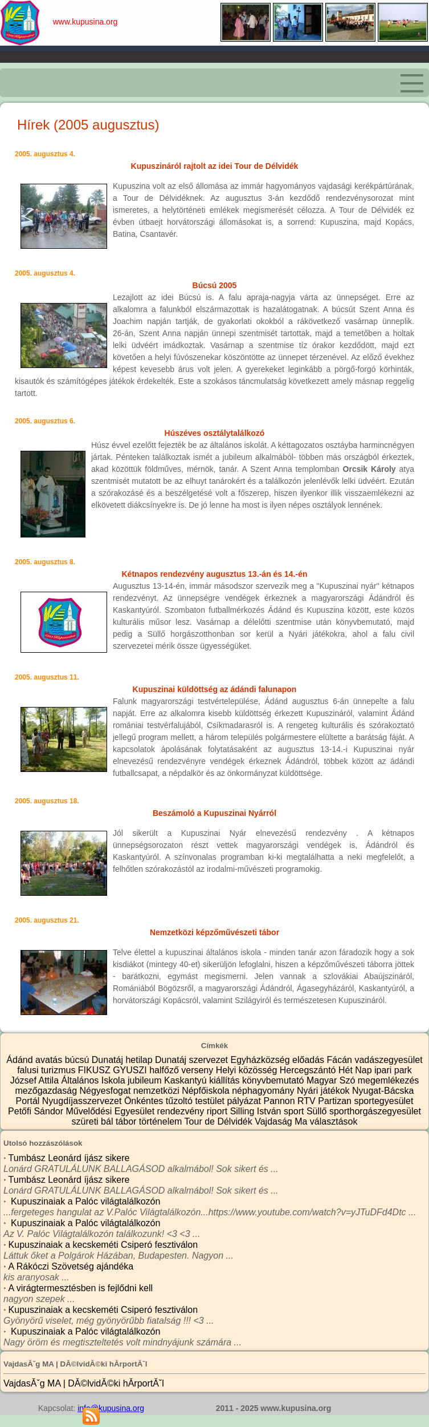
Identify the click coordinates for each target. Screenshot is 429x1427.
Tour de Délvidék (220, 1121)
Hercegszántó (309, 1070)
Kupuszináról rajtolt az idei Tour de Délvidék (215, 166)
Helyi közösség (248, 1070)
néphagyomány (264, 1090)
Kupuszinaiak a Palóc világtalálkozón (85, 1201)
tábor (127, 1121)
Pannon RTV (290, 1101)
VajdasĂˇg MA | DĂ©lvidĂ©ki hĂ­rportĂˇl (83, 1383)
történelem (162, 1121)
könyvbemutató (274, 1080)
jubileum (146, 1080)
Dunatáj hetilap (123, 1060)
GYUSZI (131, 1070)
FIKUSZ (95, 1070)
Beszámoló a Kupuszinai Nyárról (214, 813)
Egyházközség (262, 1060)
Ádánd (20, 1060)
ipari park (393, 1070)
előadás (309, 1060)
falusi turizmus (47, 1070)
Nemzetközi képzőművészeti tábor (214, 932)
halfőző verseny (182, 1070)
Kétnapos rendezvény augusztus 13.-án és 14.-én (215, 574)
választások (334, 1121)
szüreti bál (94, 1121)
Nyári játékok (324, 1090)
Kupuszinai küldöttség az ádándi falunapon (215, 689)
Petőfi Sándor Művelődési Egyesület (82, 1111)
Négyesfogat (106, 1090)
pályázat (245, 1101)
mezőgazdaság (47, 1090)
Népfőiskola (207, 1090)
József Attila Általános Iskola (69, 1080)
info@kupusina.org (110, 1408)
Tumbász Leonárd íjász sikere (69, 1158)
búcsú (78, 1060)
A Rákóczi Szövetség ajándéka (71, 1266)
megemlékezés (388, 1080)
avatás (50, 1060)
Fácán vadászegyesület (375, 1060)
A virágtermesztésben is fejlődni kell (81, 1288)
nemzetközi (157, 1090)
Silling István (257, 1111)
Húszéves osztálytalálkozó (215, 433)
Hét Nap (356, 1070)
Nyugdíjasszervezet (83, 1101)
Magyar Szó (332, 1080)
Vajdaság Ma (282, 1121)
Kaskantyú (186, 1080)
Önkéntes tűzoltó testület (175, 1101)
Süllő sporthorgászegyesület (364, 1111)
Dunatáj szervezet (193, 1060)
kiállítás (225, 1080)
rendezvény (182, 1111)
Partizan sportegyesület (365, 1101)
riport (218, 1111)
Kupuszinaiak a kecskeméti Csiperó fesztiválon (103, 1245)
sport (295, 1111)
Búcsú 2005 (215, 285)
